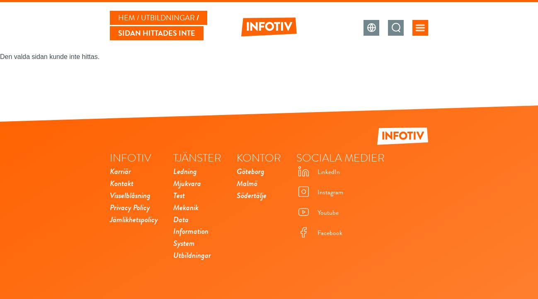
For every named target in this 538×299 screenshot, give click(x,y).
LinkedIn (318, 172)
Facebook (319, 233)
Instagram (319, 192)
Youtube (317, 213)
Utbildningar (168, 17)
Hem (126, 17)
